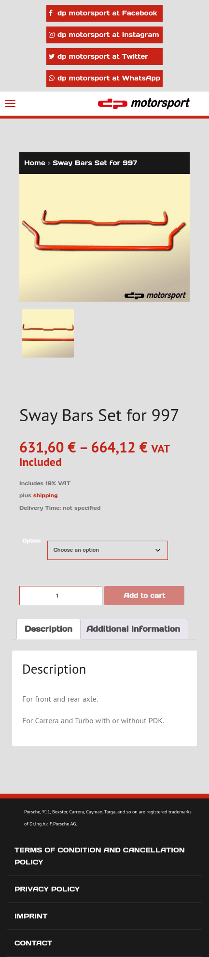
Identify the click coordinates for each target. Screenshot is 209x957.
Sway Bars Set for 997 (95, 163)
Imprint (31, 916)
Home (34, 163)
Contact (33, 943)
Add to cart (144, 595)
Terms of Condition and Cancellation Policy (99, 856)
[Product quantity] (60, 595)
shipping (45, 495)
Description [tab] (48, 629)
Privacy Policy (47, 889)
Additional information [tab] (133, 629)
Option (31, 541)
